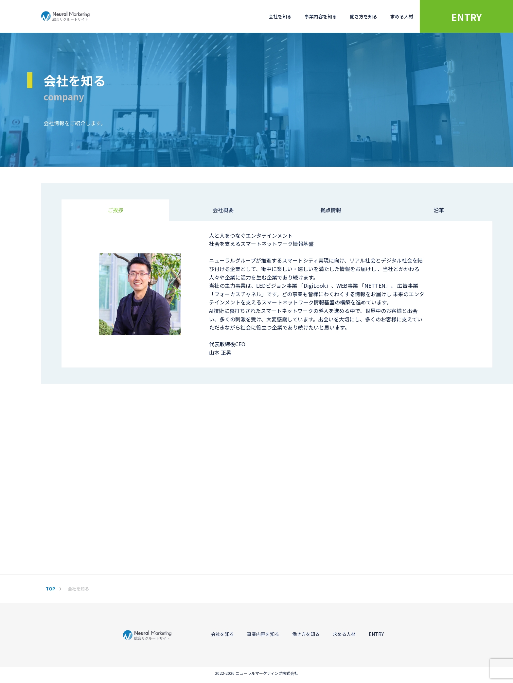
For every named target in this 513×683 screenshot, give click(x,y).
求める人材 (401, 16)
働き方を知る (363, 16)
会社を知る (280, 16)
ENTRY (466, 17)
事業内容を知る (321, 16)
